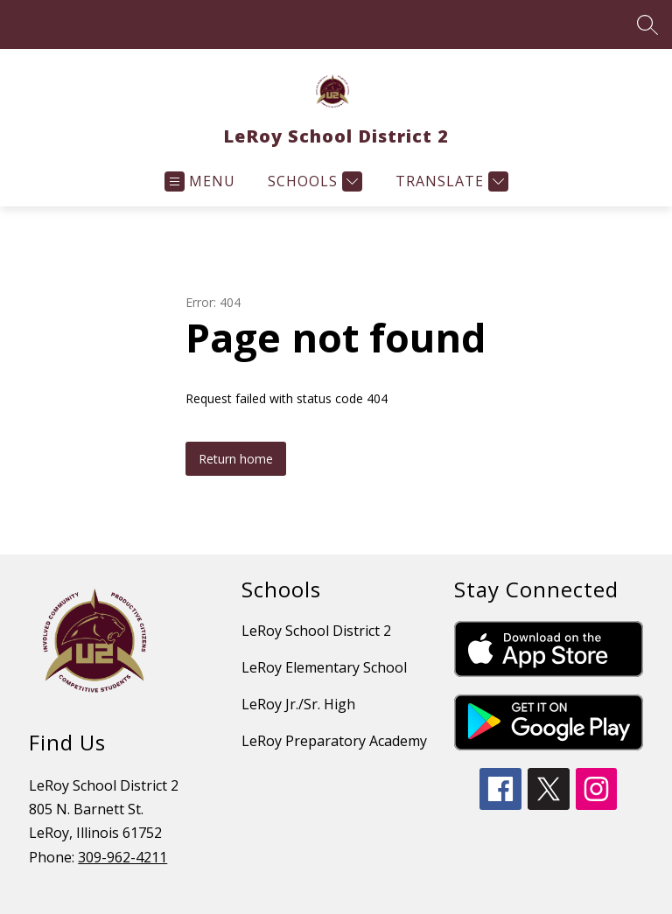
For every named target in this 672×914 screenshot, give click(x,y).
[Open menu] (199, 181)
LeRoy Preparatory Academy (334, 740)
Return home (236, 458)
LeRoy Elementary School (324, 667)
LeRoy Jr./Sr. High (298, 704)
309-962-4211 (122, 857)
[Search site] (647, 24)
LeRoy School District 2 (316, 630)
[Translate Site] (449, 181)
